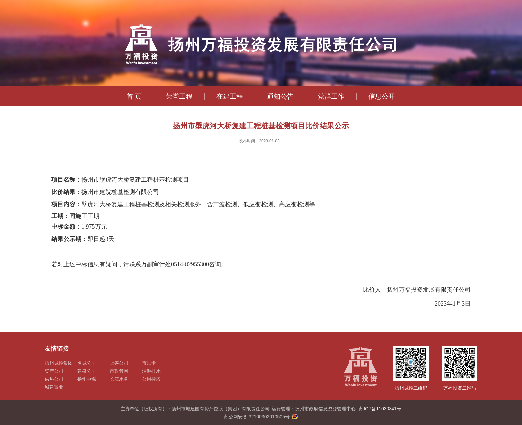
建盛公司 (86, 371)
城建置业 (54, 387)
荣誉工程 (179, 96)
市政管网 (119, 371)
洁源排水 (151, 371)
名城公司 (86, 363)
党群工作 (331, 96)
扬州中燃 (86, 379)
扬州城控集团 (59, 363)
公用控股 (151, 379)
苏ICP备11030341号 (380, 408)
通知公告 (280, 96)
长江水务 (119, 379)
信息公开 (381, 96)
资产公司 (54, 371)
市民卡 (149, 363)
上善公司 (119, 363)
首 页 (134, 96)
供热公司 (54, 379)
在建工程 (229, 96)
